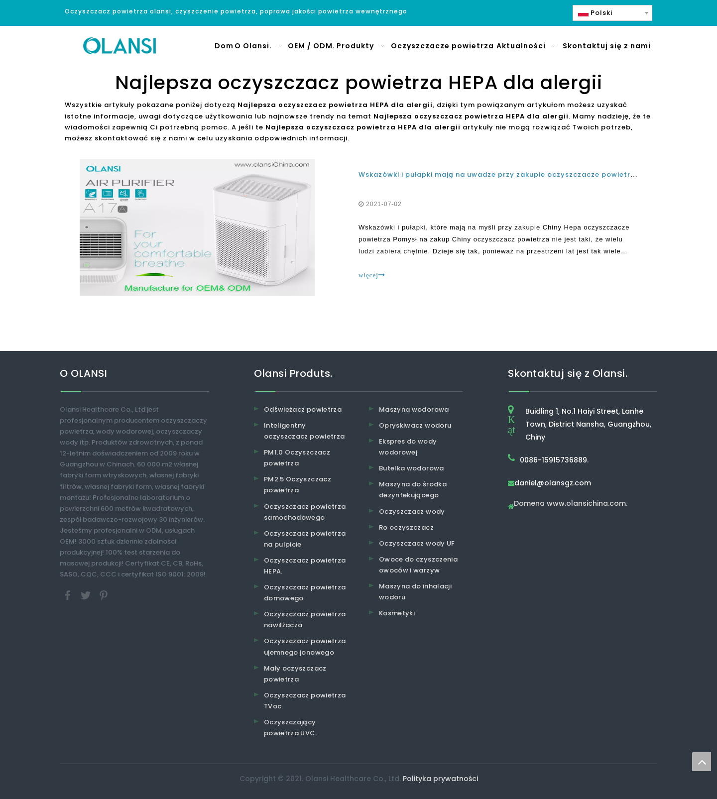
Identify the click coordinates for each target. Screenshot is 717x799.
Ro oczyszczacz (406, 527)
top (701, 761)
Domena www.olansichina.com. (570, 504)
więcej (371, 275)
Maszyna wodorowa (414, 409)
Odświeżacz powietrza (303, 409)
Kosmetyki (397, 613)
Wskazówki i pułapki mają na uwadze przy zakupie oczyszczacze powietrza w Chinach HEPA (529, 174)
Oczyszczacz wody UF (417, 543)
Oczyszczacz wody (412, 511)
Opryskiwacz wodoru (415, 425)
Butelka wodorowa (411, 468)
